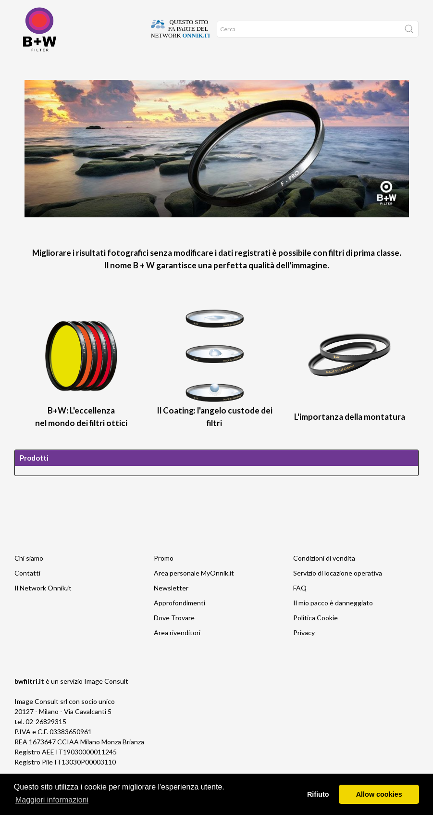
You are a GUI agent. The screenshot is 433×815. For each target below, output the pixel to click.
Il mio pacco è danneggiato (333, 622)
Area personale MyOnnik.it (194, 592)
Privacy (304, 652)
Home (23, 68)
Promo (156, 68)
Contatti (27, 592)
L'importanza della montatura (349, 436)
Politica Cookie (315, 637)
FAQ (300, 607)
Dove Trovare (51, 68)
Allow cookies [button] (379, 794)
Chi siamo (28, 577)
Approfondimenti (95, 68)
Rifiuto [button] (318, 794)
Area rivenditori (177, 652)
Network (133, 68)
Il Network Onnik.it (43, 607)
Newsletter (171, 607)
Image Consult (106, 700)
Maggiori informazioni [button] (51, 800)
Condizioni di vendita (324, 577)
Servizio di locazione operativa (337, 592)
